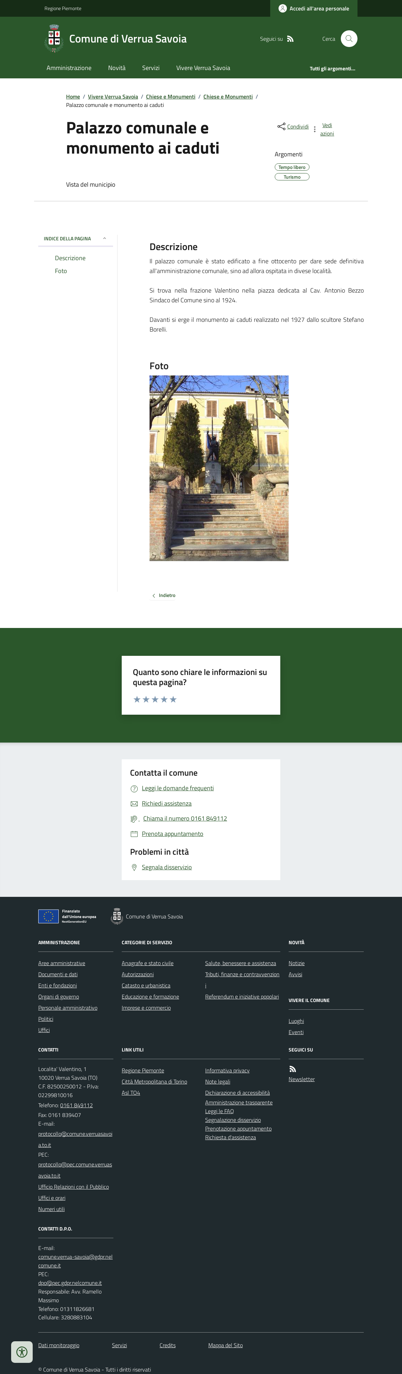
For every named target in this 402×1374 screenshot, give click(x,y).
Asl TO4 (131, 1092)
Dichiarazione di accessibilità (237, 1092)
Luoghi (296, 1021)
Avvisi (295, 974)
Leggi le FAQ (219, 1111)
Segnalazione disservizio (233, 1120)
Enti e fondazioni (57, 985)
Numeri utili (51, 1209)
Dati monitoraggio (58, 1345)
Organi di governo (58, 996)
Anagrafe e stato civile (148, 963)
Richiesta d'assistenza (230, 1137)
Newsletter (302, 1079)
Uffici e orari (51, 1198)
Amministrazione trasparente (239, 1102)
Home (73, 96)
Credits (168, 1345)
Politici (45, 1019)
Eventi (296, 1032)
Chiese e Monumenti (170, 96)
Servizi (151, 67)
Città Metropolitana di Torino (154, 1081)
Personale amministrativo (67, 1007)
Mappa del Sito (225, 1345)
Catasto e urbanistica (146, 985)
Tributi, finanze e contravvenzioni (242, 979)
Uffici (44, 1030)
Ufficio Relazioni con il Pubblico (73, 1186)
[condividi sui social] (292, 126)
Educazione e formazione (150, 996)
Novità (117, 67)
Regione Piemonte (63, 8)
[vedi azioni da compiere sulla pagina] (323, 129)
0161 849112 (76, 1105)
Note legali (217, 1081)
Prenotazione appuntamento (238, 1128)
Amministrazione (69, 67)
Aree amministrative (61, 963)
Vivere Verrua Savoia (203, 67)
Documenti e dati (58, 974)
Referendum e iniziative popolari (242, 996)
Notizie (297, 963)
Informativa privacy (227, 1070)
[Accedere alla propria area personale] (313, 8)
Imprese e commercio (146, 1007)
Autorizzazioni (138, 974)
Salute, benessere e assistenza (240, 963)
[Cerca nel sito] (346, 38)
